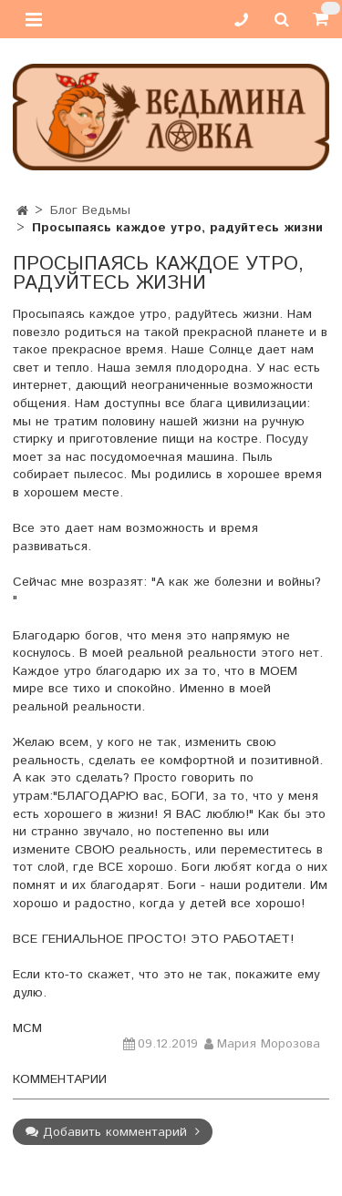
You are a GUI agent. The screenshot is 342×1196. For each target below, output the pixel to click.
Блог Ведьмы (90, 210)
